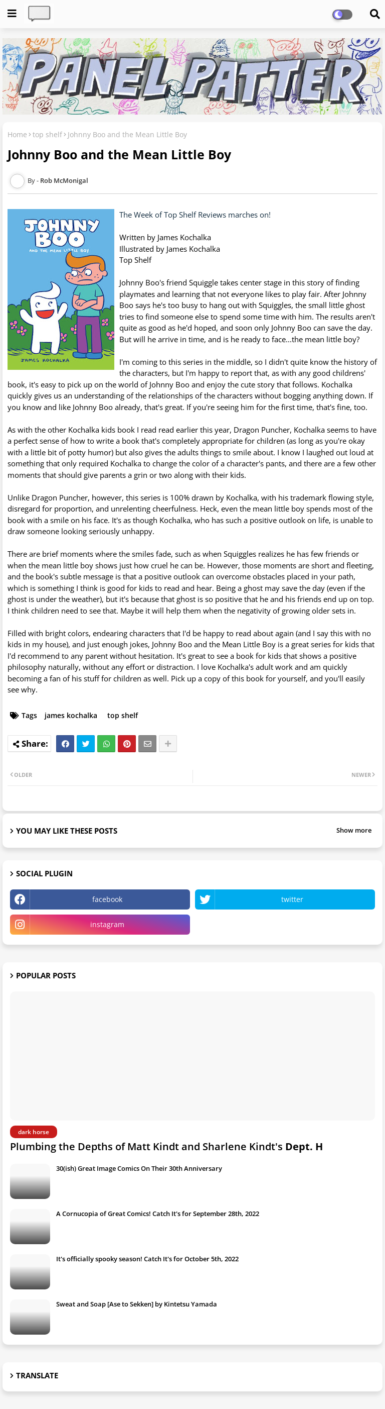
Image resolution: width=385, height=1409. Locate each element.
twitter (292, 899)
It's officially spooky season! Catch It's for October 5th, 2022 (147, 1258)
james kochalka (71, 715)
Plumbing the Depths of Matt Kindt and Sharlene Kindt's (166, 1146)
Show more (353, 830)
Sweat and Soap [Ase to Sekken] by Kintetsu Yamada (136, 1304)
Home (17, 134)
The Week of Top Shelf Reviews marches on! (195, 215)
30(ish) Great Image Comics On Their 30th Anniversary (139, 1168)
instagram (107, 924)
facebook (107, 899)
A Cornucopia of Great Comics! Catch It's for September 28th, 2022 (157, 1213)
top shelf (47, 134)
